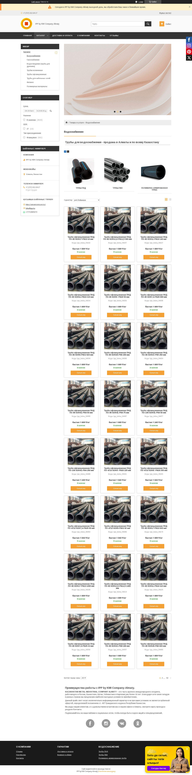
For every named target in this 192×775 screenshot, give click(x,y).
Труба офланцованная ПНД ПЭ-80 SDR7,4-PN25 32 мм (81, 645)
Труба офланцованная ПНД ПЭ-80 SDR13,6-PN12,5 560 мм (117, 238)
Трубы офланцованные (36, 74)
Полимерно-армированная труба (154, 189)
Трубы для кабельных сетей (38, 78)
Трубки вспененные (35, 70)
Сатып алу (81, 257)
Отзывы (19, 751)
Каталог (26, 52)
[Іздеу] (148, 23)
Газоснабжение (33, 60)
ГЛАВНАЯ (27, 36)
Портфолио (21, 755)
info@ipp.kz (30, 208)
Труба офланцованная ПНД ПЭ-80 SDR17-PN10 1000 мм (81, 585)
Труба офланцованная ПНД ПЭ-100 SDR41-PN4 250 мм (81, 469)
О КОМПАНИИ (83, 36)
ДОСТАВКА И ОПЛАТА (62, 36)
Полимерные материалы (37, 86)
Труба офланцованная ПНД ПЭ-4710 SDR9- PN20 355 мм (153, 469)
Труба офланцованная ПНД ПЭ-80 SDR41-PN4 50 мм (81, 411)
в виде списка (170, 200)
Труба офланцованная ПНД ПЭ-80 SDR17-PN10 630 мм (153, 527)
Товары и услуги (76, 123)
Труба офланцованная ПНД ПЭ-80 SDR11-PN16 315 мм (81, 296)
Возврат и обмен (64, 755)
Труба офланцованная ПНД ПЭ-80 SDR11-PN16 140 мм (153, 238)
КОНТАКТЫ (100, 36)
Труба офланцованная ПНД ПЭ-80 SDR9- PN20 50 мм (117, 296)
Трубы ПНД (81, 188)
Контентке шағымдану (107, 771)
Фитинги (30, 82)
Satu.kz (107, 769)
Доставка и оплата (65, 751)
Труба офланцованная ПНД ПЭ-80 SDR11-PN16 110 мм (153, 585)
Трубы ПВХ (118, 188)
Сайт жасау (35, 2)
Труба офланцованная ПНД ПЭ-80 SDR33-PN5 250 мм (153, 354)
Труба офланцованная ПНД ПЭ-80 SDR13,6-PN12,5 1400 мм (117, 586)
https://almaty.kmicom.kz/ (36, 205)
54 (167, 678)
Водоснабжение (33, 56)
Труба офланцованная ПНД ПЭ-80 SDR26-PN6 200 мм (117, 354)
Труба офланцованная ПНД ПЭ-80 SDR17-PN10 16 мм (81, 238)
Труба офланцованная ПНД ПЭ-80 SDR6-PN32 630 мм (81, 354)
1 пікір (141, 2)
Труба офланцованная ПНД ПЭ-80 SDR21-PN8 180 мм (117, 645)
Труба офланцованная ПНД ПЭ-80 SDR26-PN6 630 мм (153, 645)
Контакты (20, 758)
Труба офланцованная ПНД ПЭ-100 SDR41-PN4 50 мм (153, 411)
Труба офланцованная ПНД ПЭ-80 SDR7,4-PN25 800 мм (153, 296)
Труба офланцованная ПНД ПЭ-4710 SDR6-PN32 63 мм (117, 527)
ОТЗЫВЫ (114, 36)
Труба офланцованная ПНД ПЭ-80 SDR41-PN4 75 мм (117, 411)
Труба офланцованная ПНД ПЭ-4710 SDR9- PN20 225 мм (117, 469)
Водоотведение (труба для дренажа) (38, 65)
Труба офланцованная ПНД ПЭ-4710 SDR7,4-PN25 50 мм (81, 527)
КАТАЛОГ (41, 36)
